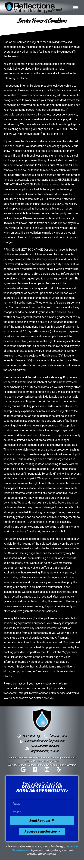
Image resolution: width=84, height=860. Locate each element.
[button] (76, 7)
